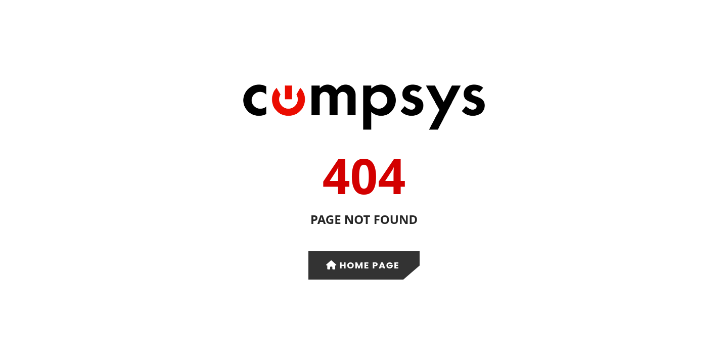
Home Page (363, 265)
